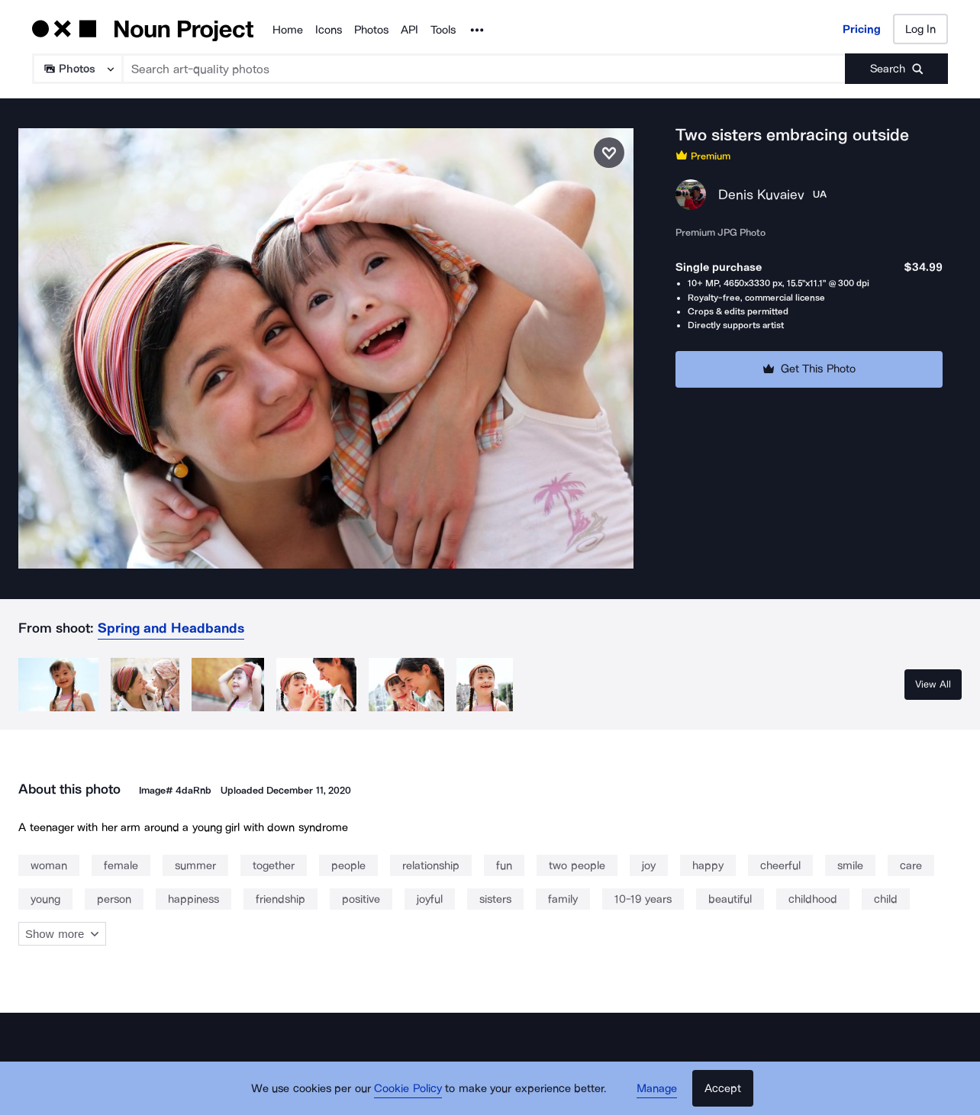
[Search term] (484, 68)
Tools (443, 30)
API (409, 30)
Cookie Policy (408, 1088)
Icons (328, 30)
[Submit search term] (896, 68)
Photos (371, 30)
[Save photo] (609, 152)
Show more (62, 933)
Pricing (862, 29)
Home (287, 30)
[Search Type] (76, 68)
